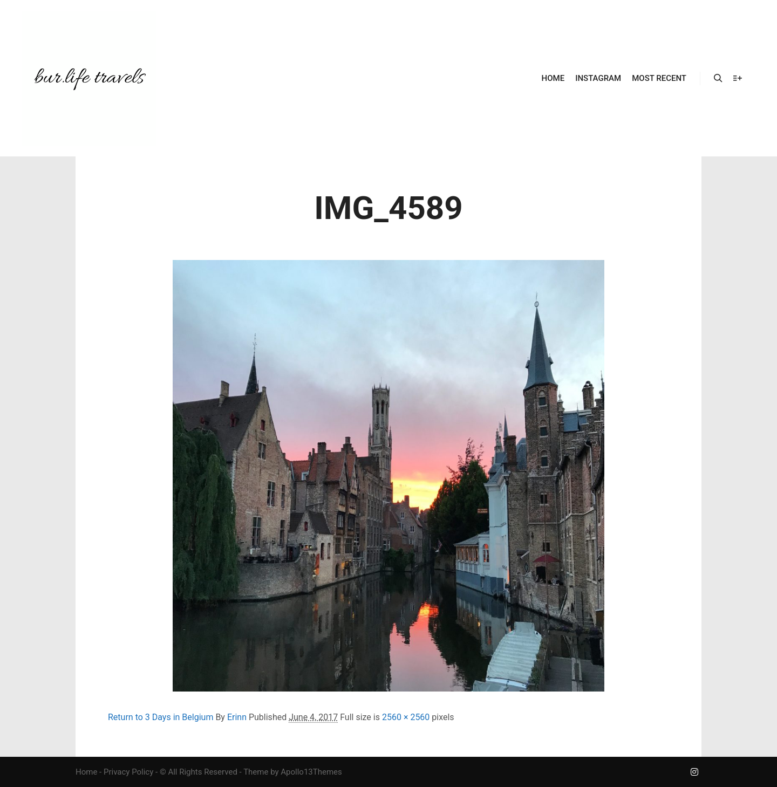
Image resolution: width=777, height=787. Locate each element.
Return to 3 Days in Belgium (160, 717)
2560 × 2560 (406, 717)
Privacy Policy (128, 772)
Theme (255, 772)
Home (86, 772)
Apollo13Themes (311, 772)
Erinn (237, 717)
